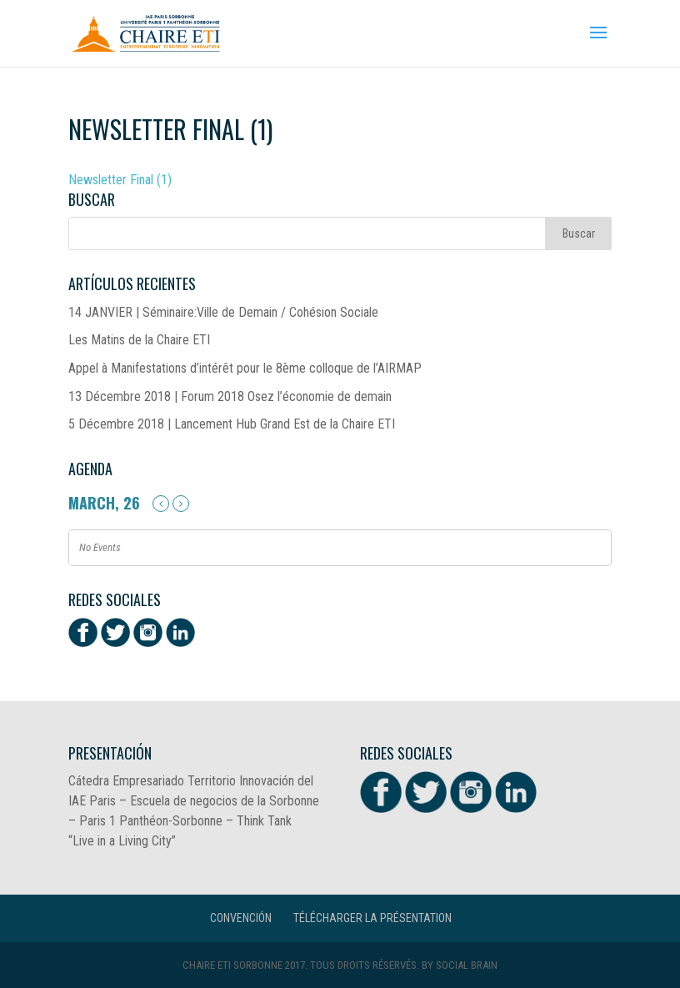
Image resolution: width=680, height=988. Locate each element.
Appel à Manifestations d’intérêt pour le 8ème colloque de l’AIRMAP (245, 368)
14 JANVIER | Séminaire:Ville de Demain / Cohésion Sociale (223, 312)
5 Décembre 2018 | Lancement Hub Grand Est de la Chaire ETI (231, 424)
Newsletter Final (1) (120, 180)
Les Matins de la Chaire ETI (139, 340)
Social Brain (467, 965)
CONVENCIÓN (241, 918)
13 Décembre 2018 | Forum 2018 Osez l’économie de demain (230, 396)
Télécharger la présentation (372, 918)
